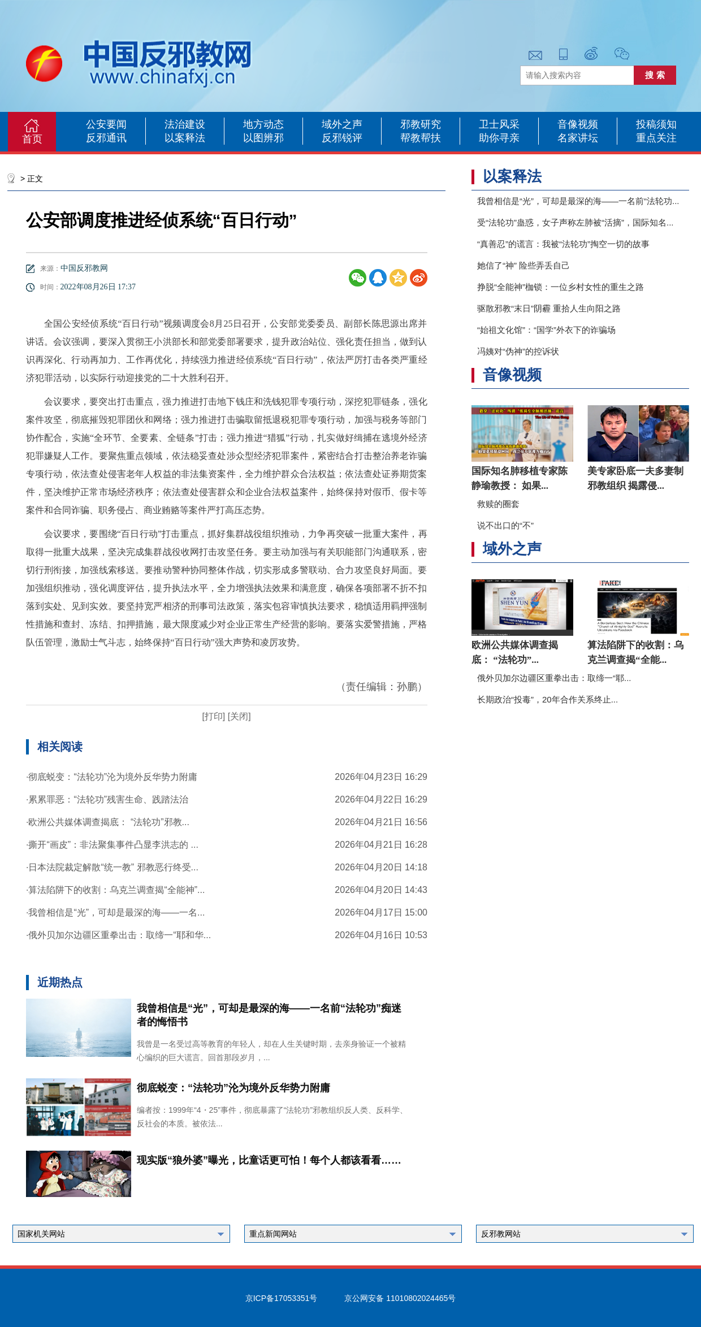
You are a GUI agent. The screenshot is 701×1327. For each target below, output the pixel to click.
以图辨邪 (263, 138)
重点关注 (656, 138)
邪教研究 (420, 124)
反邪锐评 (342, 138)
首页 (32, 139)
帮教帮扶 (420, 138)
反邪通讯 (106, 138)
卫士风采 (499, 124)
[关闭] (237, 716)
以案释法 (185, 138)
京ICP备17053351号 (281, 1298)
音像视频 (577, 124)
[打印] (213, 716)
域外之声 (342, 124)
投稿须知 (656, 124)
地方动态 (263, 124)
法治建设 (185, 124)
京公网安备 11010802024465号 (400, 1298)
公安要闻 (106, 124)
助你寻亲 (499, 138)
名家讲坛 (577, 138)
